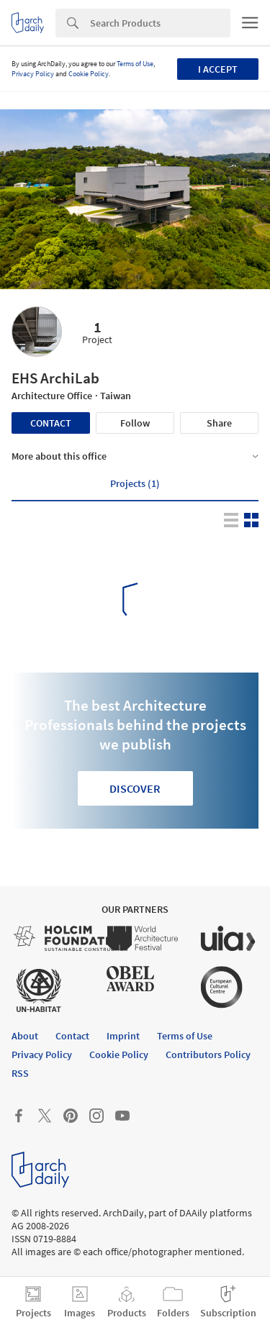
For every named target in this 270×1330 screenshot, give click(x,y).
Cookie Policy (88, 73)
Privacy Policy (33, 73)
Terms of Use (135, 63)
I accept (218, 69)
